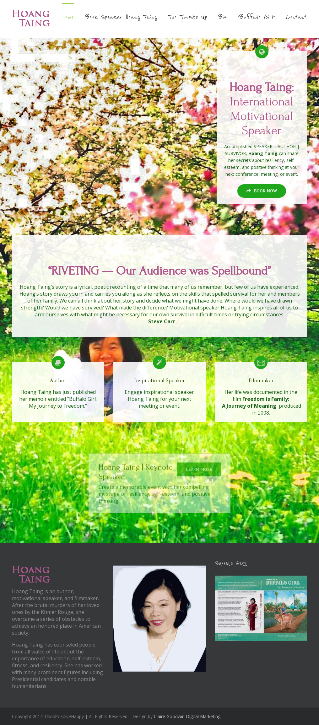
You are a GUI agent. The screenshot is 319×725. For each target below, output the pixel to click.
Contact (296, 17)
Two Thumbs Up (187, 17)
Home (68, 17)
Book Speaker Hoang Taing (121, 17)
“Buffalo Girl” (256, 17)
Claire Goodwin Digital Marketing (187, 716)
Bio (222, 17)
